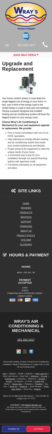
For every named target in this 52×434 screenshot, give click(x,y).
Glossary (26, 244)
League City (39, 381)
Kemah (9, 381)
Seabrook (23, 386)
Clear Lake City (41, 374)
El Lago (44, 376)
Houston (42, 379)
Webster (37, 389)
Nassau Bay (17, 384)
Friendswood (10, 379)
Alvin (4, 374)
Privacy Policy (26, 235)
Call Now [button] (38, 429)
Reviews (26, 208)
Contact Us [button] (13, 429)
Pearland (38, 384)
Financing (26, 226)
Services (26, 217)
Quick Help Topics (26, 55)
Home (26, 203)
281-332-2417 (26, 339)
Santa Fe (13, 386)
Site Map (26, 240)
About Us (26, 231)
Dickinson (35, 376)
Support (26, 222)
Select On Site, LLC (33, 405)
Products (26, 212)
